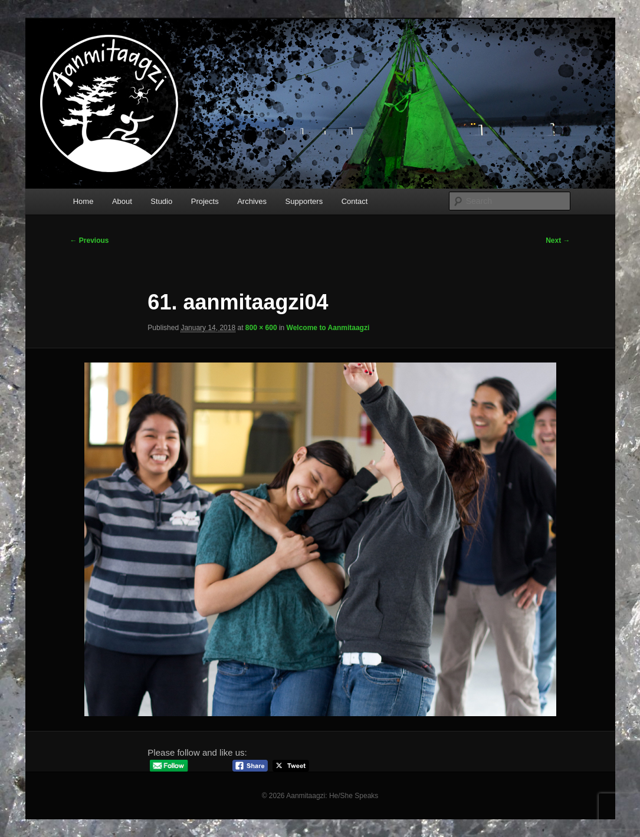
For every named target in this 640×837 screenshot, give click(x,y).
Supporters (304, 201)
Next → (558, 240)
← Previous (89, 240)
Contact (355, 201)
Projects (205, 201)
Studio (161, 201)
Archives (252, 201)
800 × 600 (261, 328)
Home (83, 201)
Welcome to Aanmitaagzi (328, 328)
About (122, 201)
